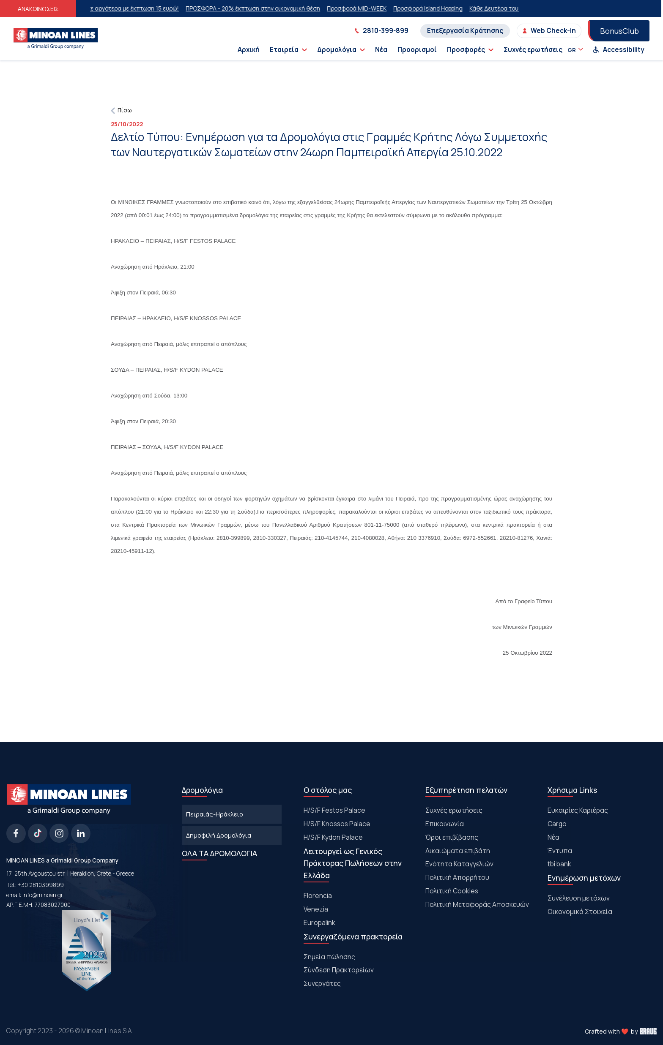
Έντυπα (560, 850)
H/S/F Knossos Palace (337, 823)
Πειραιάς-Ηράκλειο (214, 814)
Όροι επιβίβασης (451, 837)
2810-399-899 (381, 30)
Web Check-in (549, 30)
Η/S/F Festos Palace (334, 810)
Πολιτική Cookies (451, 890)
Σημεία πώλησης (329, 956)
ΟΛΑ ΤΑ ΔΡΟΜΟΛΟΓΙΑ (219, 853)
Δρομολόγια (341, 49)
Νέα (381, 49)
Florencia (318, 895)
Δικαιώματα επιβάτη (457, 850)
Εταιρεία (288, 49)
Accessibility (618, 49)
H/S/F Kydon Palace (333, 837)
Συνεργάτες (322, 983)
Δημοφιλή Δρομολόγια (218, 835)
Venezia (316, 909)
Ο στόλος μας (328, 790)
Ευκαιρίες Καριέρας (578, 810)
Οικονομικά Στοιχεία (580, 911)
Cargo (557, 823)
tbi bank (559, 863)
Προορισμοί (417, 49)
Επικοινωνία (444, 823)
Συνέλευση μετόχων (579, 898)
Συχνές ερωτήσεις (533, 49)
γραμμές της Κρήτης (340, 215)
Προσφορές (470, 49)
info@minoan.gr (42, 895)
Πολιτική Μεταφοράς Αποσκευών (477, 904)
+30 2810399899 (41, 885)
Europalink (319, 922)
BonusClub (619, 30)
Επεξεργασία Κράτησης (465, 30)
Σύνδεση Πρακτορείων (339, 969)
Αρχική (249, 49)
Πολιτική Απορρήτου (457, 877)
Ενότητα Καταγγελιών (459, 863)
